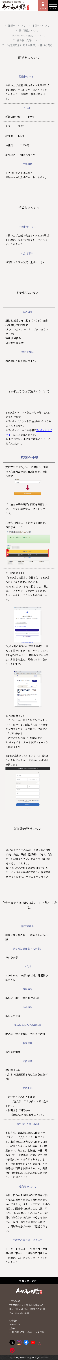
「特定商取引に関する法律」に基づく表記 (28, 45)
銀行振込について (29, 30)
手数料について (40, 25)
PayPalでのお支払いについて (28, 35)
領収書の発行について (28, 40)
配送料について (16, 25)
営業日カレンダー (29, 1281)
